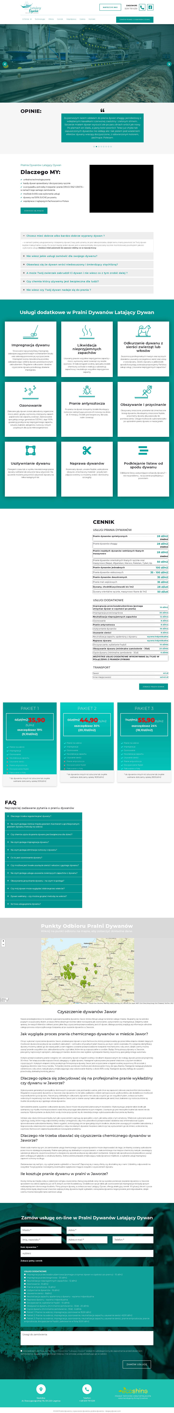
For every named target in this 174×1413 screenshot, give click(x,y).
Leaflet (76, 1003)
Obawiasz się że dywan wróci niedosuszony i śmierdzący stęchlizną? (70, 264)
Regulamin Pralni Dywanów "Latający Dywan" (63, 1351)
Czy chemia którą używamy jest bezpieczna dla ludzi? (61, 281)
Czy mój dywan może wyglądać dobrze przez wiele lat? (38, 888)
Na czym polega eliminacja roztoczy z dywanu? (34, 850)
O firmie (26, 19)
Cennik (61, 19)
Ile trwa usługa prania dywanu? (26, 904)
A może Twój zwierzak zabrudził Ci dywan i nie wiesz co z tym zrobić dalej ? (75, 273)
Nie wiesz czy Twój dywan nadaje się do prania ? (57, 290)
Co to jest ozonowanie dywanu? (26, 858)
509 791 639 (131, 8)
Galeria (84, 19)
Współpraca (72, 19)
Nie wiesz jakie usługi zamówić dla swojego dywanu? (60, 256)
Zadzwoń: (131, 5)
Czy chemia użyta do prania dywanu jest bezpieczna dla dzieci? (41, 834)
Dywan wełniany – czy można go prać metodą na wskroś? (39, 896)
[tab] (43, 816)
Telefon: (87, 1398)
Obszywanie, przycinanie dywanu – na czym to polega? (37, 881)
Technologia (40, 19)
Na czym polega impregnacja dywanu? (30, 842)
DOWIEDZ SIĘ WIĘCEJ (89, 86)
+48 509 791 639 (87, 1401)
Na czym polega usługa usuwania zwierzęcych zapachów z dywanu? (44, 873)
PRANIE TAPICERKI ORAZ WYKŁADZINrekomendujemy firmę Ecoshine (133, 1397)
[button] (110, 7)
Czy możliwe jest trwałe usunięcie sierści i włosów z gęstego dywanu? (45, 865)
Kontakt (93, 19)
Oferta (51, 19)
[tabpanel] (102, 125)
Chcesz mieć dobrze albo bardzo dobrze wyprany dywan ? (64, 235)
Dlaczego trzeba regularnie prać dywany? (31, 816)
